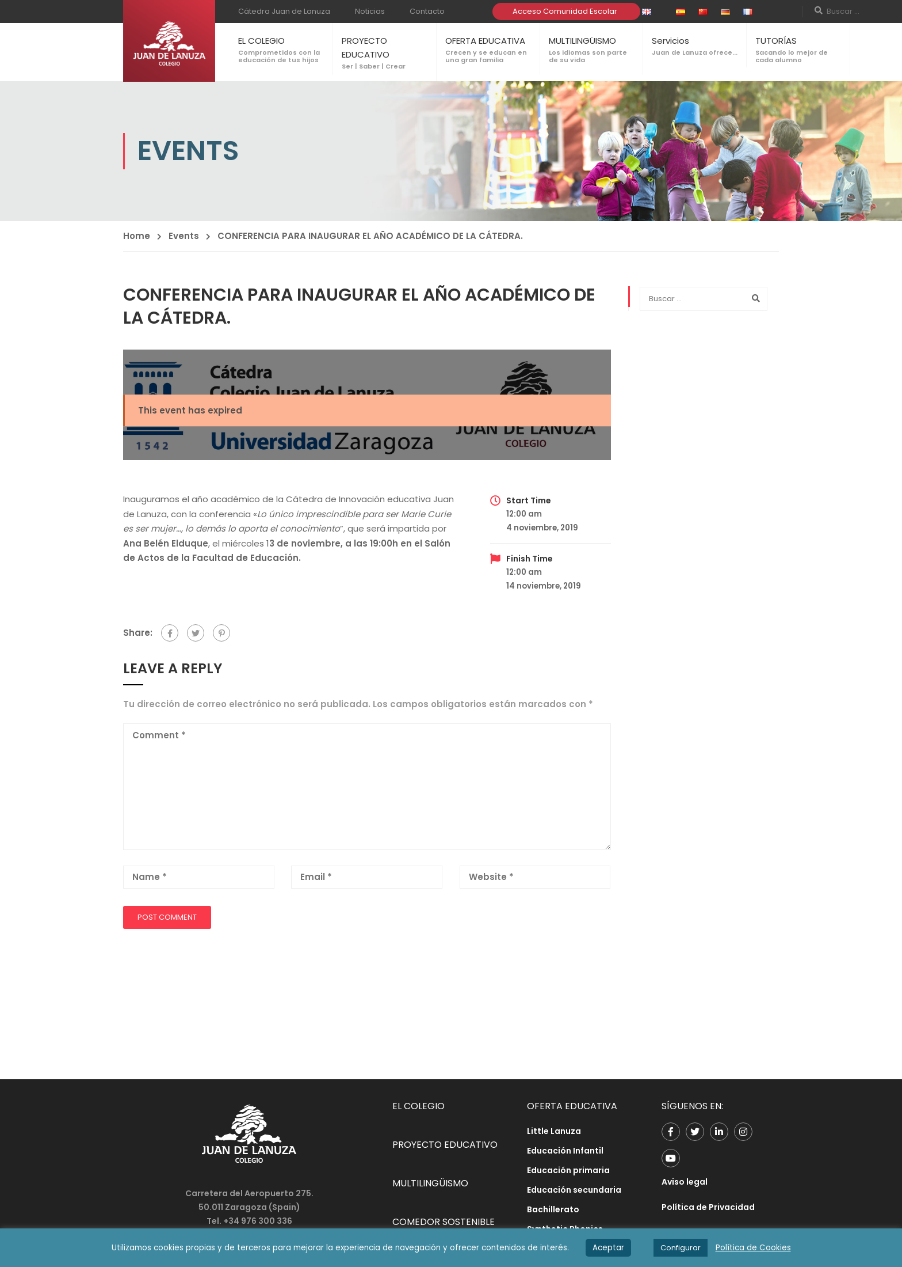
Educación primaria (568, 1170)
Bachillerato (553, 1209)
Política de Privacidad (708, 1207)
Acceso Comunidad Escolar (565, 11)
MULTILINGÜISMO (582, 41)
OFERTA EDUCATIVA (485, 41)
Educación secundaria (574, 1190)
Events (184, 236)
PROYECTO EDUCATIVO (445, 1144)
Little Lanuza (554, 1131)
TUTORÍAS (776, 41)
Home (136, 236)
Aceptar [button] (608, 1247)
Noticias (370, 11)
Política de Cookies (753, 1247)
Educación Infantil (565, 1150)
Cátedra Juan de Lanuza (284, 11)
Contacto (427, 11)
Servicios (670, 41)
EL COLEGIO (261, 41)
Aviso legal (685, 1182)
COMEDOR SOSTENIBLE (443, 1221)
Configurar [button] (680, 1247)
